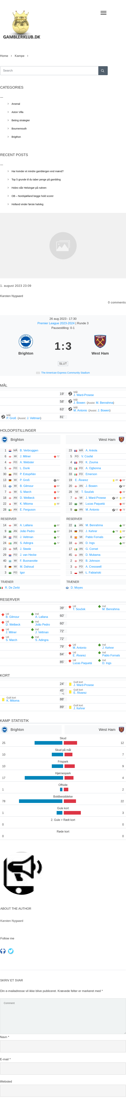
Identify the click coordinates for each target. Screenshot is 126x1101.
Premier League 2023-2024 (56, 323)
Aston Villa (17, 112)
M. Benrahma (104, 402)
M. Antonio (80, 410)
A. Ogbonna (93, 468)
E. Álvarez (81, 480)
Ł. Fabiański (93, 572)
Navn (4, 1037)
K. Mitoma (26, 503)
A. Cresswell (94, 566)
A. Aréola (91, 450)
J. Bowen (79, 402)
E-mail (5, 1059)
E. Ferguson (27, 509)
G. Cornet (92, 548)
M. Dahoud (27, 566)
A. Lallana (26, 525)
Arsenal (16, 103)
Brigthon (16, 136)
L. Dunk (25, 468)
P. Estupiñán (28, 474)
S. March (25, 491)
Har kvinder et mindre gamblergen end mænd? (38, 171)
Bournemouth (19, 128)
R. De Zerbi (12, 587)
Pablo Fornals (94, 537)
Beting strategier (21, 120)
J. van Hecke (28, 554)
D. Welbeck (27, 497)
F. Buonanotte (29, 560)
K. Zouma (92, 462)
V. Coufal (87, 456)
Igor (22, 572)
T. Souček (87, 491)
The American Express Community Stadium (65, 372)
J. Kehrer (91, 531)
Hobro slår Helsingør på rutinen (29, 187)
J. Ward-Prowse (83, 395)
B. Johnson (93, 560)
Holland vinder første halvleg (27, 204)
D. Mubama (93, 554)
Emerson (91, 474)
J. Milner (25, 456)
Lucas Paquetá (95, 503)
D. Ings (90, 542)
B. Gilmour (27, 485)
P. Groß (11, 418)
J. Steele (25, 548)
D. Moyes (77, 587)
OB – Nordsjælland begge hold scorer (33, 196)
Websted (6, 1081)
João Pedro (27, 531)
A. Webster (27, 462)
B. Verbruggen (29, 450)
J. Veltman (33, 418)
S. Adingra (26, 542)
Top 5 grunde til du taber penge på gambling (36, 179)
